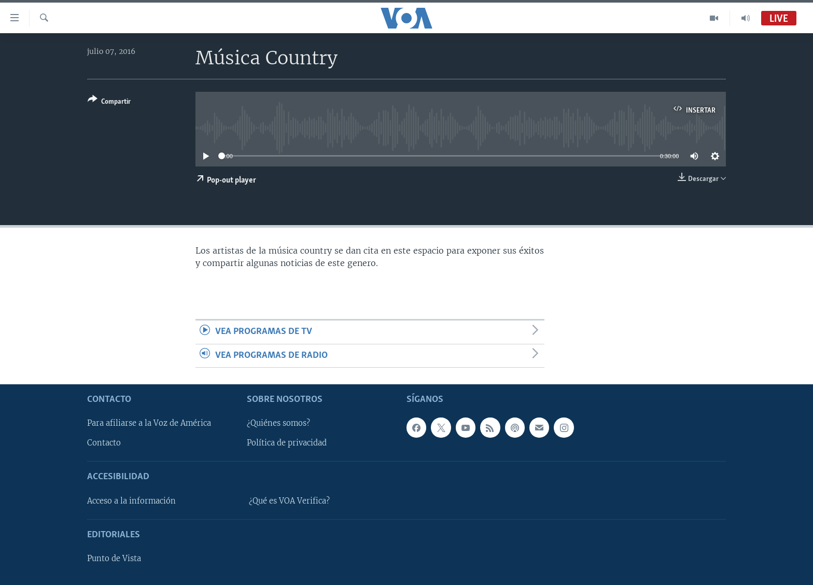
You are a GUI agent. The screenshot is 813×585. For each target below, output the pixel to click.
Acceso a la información (131, 501)
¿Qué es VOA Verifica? (289, 501)
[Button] (109, 102)
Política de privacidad (287, 443)
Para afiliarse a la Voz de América (149, 423)
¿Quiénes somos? (278, 423)
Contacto (104, 443)
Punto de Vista (114, 558)
